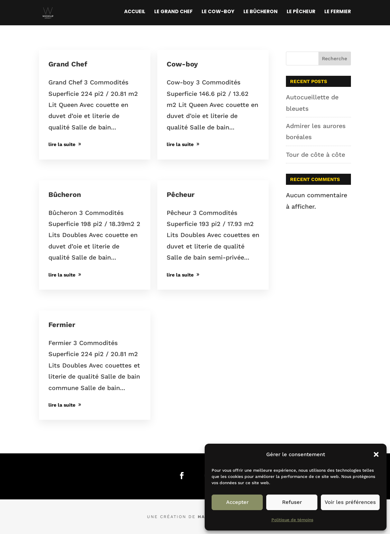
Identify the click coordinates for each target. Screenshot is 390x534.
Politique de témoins (292, 519)
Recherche (334, 58)
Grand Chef (67, 64)
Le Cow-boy (218, 12)
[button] (376, 454)
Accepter (237, 502)
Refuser (292, 502)
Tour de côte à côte (315, 154)
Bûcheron (64, 194)
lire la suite (61, 144)
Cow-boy (182, 64)
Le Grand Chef (173, 12)
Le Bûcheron (260, 12)
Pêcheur (181, 194)
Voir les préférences (350, 502)
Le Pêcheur (301, 12)
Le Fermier (337, 12)
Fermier (61, 324)
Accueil (134, 12)
